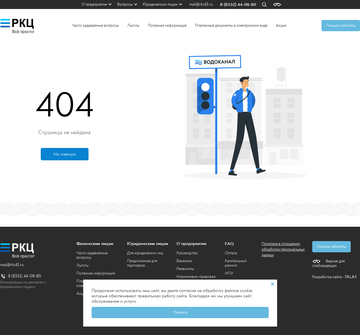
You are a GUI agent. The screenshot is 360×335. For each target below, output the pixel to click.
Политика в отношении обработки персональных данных (283, 249)
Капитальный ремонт (235, 263)
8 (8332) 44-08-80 (238, 4)
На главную (64, 154)
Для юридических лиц (145, 253)
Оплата (231, 253)
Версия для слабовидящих (328, 263)
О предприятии (94, 4)
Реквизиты (185, 268)
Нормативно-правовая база (196, 279)
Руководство (187, 253)
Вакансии (184, 260)
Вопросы (125, 4)
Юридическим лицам (160, 4)
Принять (180, 312)
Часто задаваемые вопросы (95, 25)
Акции (281, 25)
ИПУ (229, 273)
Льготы (133, 25)
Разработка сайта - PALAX (334, 277)
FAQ (229, 243)
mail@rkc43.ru (201, 4)
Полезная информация (167, 25)
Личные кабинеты (341, 25)
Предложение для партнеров (142, 263)
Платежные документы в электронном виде (231, 25)
